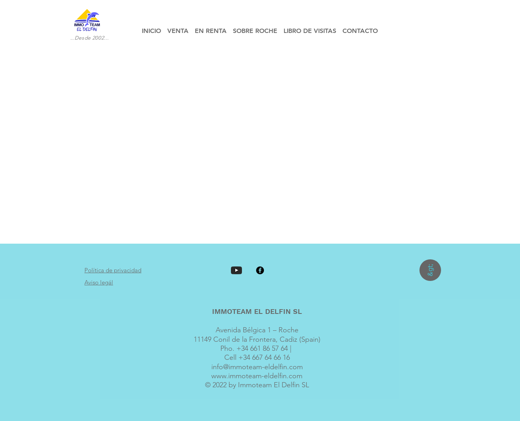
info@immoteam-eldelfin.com (257, 367)
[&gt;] (430, 270)
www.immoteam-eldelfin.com (256, 376)
